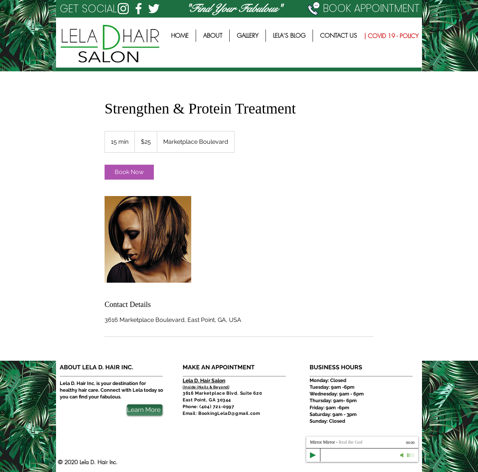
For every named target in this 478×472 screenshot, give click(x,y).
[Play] (313, 455)
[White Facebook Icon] (138, 8)
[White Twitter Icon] (153, 8)
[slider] (411, 455)
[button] (91, 8)
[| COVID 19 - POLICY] (391, 35)
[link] (129, 172)
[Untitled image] (148, 239)
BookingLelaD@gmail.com (229, 413)
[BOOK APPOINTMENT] (365, 8)
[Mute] (402, 455)
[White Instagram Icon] (123, 8)
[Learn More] (144, 410)
